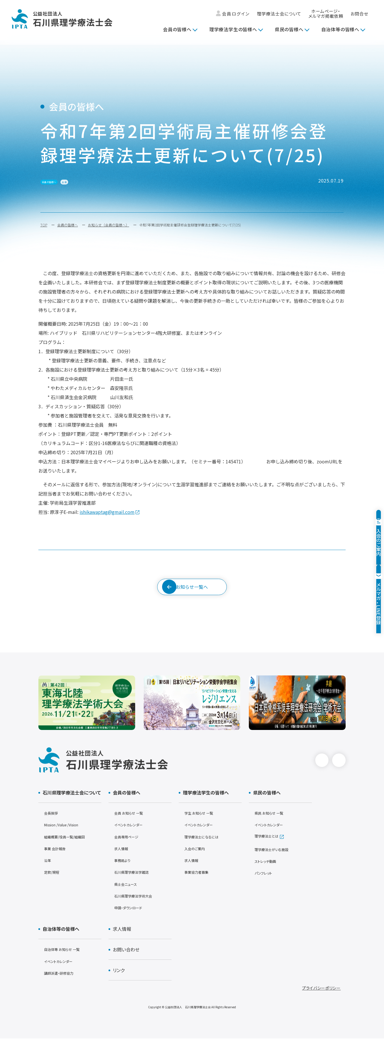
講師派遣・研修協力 (62, 979)
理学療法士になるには (205, 843)
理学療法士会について (279, 14)
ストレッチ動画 (268, 868)
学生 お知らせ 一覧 (201, 819)
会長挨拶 (52, 819)
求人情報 (122, 855)
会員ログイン (233, 13)
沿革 (48, 867)
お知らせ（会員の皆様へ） (108, 224)
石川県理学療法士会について (69, 799)
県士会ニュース (128, 890)
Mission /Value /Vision (66, 831)
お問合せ (359, 14)
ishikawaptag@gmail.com (107, 511)
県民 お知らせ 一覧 (272, 819)
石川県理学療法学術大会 (138, 902)
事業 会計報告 (57, 855)
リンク (117, 976)
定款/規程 (53, 878)
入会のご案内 (196, 855)
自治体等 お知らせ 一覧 (66, 956)
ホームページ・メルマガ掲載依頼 (325, 14)
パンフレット (266, 879)
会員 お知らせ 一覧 (131, 819)
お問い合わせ (124, 956)
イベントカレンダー (131, 831)
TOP (43, 224)
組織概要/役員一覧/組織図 (69, 843)
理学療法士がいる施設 (276, 856)
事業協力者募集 (199, 878)
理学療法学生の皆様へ (233, 29)
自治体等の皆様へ (340, 29)
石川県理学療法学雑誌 (135, 878)
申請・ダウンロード (131, 914)
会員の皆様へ (177, 29)
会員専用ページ (129, 843)
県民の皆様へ (289, 29)
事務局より (124, 867)
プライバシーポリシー (321, 994)
